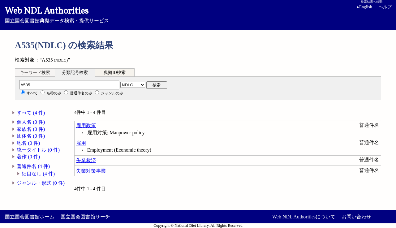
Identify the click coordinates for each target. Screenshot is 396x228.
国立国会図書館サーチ (85, 216)
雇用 (81, 143)
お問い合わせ (356, 216)
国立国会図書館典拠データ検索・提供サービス (198, 14)
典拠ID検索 (114, 72)
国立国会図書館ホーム (29, 216)
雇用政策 (86, 125)
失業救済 (86, 160)
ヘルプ (385, 7)
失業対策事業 (91, 171)
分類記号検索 (75, 72)
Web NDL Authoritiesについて (303, 216)
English (365, 7)
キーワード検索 (35, 72)
